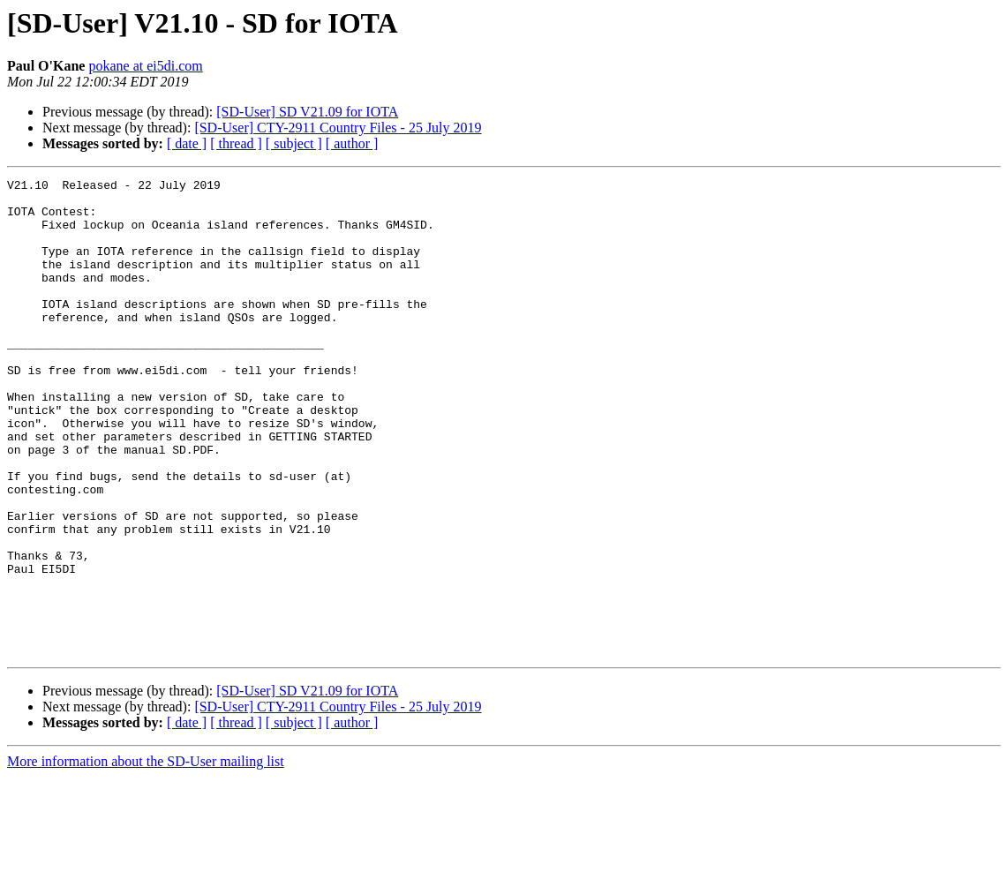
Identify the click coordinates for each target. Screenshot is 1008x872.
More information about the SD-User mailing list (145, 856)
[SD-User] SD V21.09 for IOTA (307, 111)
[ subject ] (294, 143)
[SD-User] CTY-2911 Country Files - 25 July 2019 (337, 127)
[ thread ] (236, 143)
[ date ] (187, 143)
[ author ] (352, 143)
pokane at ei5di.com (145, 65)
